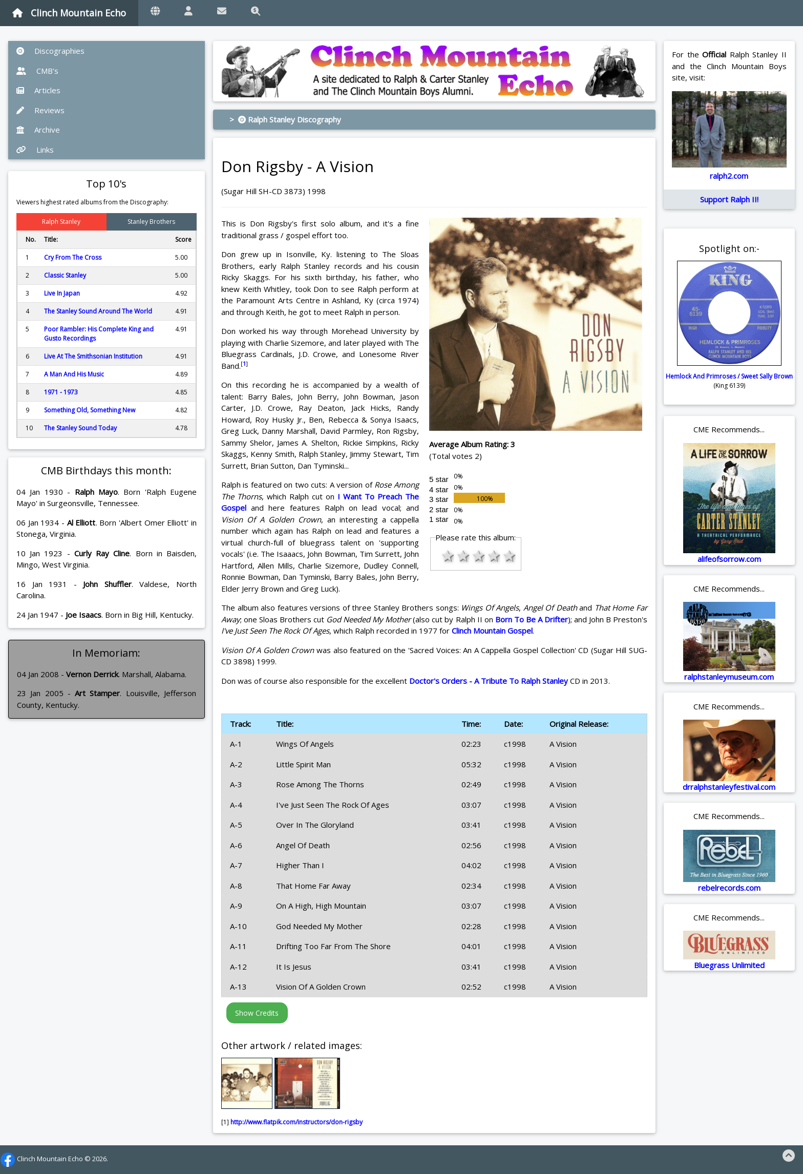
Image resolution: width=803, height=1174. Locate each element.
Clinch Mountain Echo (69, 13)
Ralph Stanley (61, 221)
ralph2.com (729, 176)
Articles (38, 90)
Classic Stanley (65, 275)
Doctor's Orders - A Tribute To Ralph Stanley (488, 681)
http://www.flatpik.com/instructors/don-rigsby (296, 1122)
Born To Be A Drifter (531, 619)
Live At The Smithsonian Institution (93, 356)
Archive (38, 129)
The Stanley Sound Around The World (98, 311)
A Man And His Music (74, 374)
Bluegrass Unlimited (729, 965)
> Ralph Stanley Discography (285, 119)
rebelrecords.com (729, 888)
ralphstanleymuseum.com (729, 677)
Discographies (50, 51)
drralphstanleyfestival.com (729, 787)
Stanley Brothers (151, 221)
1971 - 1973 (61, 392)
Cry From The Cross (72, 257)
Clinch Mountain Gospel (492, 630)
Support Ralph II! (729, 199)
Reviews (40, 110)
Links (35, 149)
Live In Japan (62, 293)
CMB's (37, 71)
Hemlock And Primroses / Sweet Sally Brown (729, 376)
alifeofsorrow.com (729, 559)
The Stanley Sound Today (80, 428)
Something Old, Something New (89, 410)
